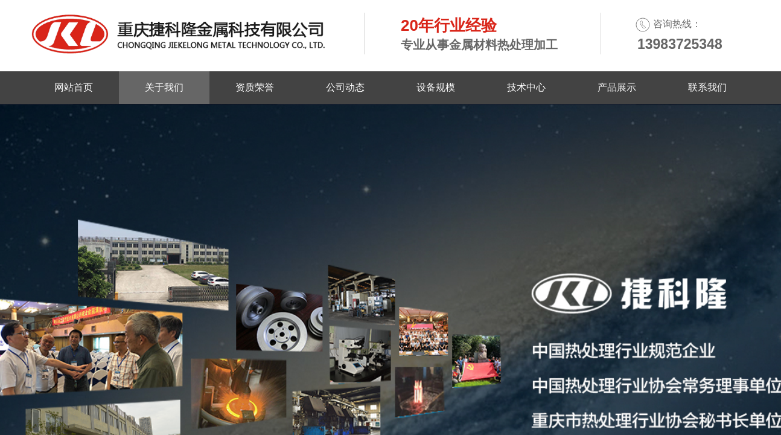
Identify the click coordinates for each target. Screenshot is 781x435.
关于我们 (164, 87)
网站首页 (73, 87)
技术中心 (526, 87)
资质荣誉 (254, 87)
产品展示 (617, 87)
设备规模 (435, 87)
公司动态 (345, 87)
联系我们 (707, 87)
